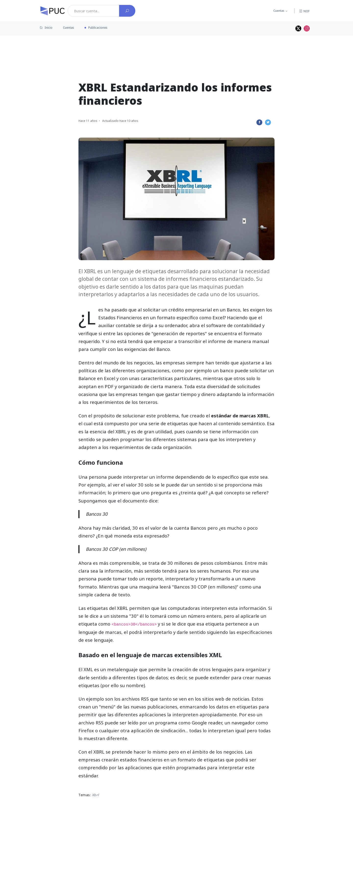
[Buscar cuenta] (127, 11)
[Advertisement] (176, 51)
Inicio (46, 28)
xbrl (95, 795)
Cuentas (278, 11)
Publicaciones (97, 28)
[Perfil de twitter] (298, 28)
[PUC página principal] (52, 11)
